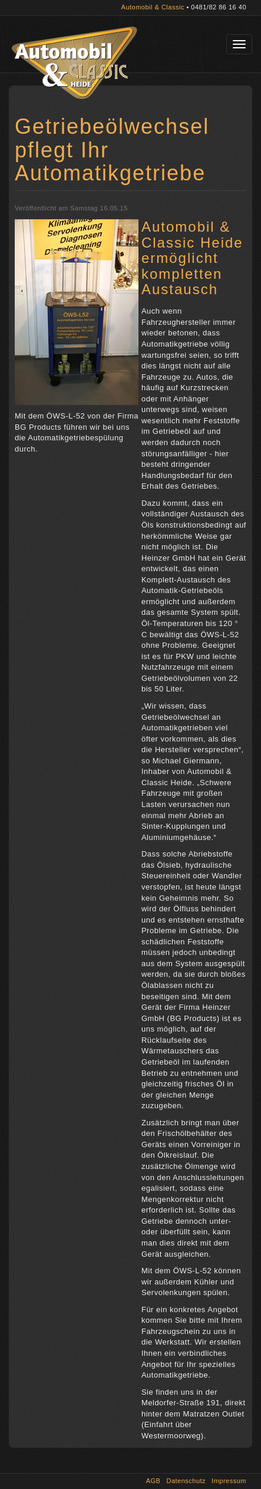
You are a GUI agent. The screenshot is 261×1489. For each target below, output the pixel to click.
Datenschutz (186, 1480)
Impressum (229, 1480)
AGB (153, 1480)
